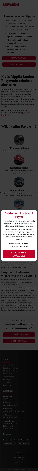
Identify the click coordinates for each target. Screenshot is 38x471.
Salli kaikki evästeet (19, 254)
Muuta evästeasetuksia (19, 244)
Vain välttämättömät (19, 247)
